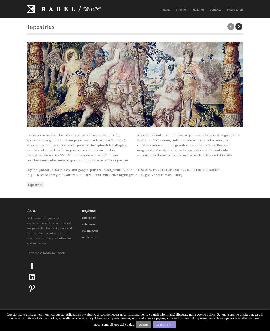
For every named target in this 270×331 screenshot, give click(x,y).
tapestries (35, 185)
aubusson (88, 224)
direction (182, 9)
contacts (215, 9)
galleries (198, 10)
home (166, 9)
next (238, 26)
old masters (90, 230)
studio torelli (235, 9)
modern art (90, 237)
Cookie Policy (164, 324)
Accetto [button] (143, 324)
